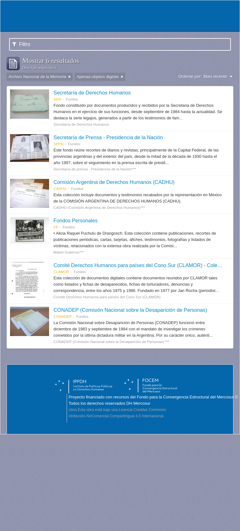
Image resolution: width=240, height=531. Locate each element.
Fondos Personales (75, 220)
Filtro (21, 44)
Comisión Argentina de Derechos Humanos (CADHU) (114, 182)
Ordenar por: (190, 76)
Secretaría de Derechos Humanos (92, 92)
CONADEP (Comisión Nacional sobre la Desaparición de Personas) (130, 310)
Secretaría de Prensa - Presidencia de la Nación (108, 137)
